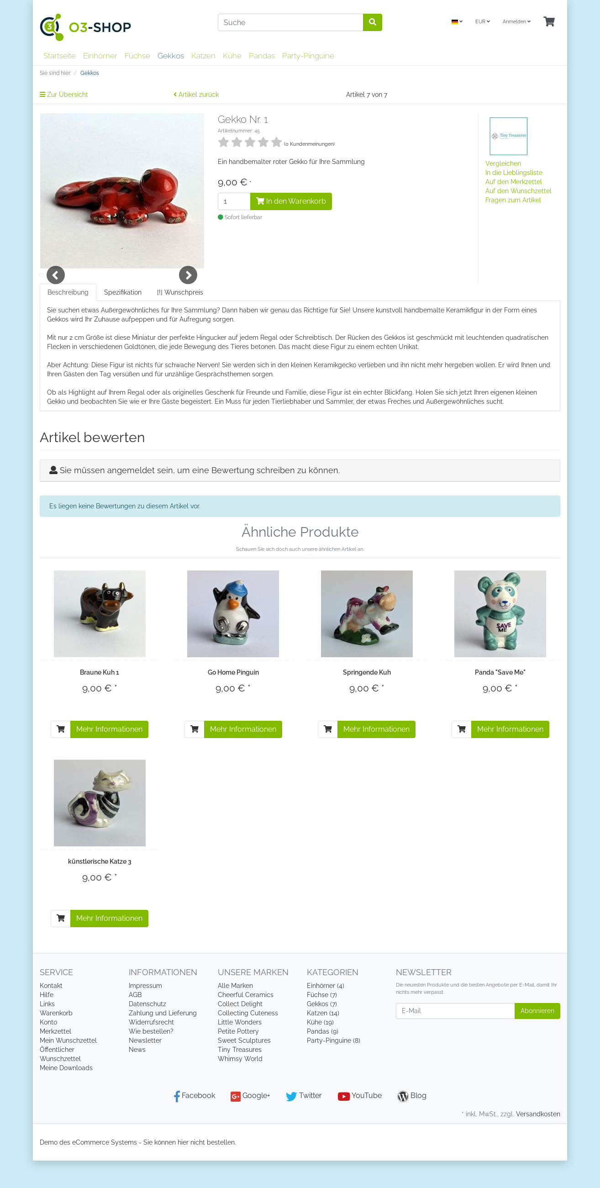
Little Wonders (240, 1049)
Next (188, 289)
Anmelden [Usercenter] (517, 22)
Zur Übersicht (64, 94)
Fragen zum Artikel (513, 200)
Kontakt (51, 1013)
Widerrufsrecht (151, 1049)
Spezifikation (123, 319)
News (137, 1077)
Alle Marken (235, 1013)
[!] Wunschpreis (180, 319)
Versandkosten (538, 1141)
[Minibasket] (549, 22)
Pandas (262, 55)
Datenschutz (147, 1031)
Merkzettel (55, 1058)
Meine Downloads (66, 1095)
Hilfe (46, 1022)
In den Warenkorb (291, 201)
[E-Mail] (455, 1038)
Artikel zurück (196, 94)
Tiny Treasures (240, 1077)
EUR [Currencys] (482, 22)
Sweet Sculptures (244, 1068)
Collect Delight (240, 1031)
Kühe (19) (320, 1049)
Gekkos (171, 55)
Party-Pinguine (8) (333, 1068)
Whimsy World (240, 1086)
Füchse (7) (322, 1022)
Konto (48, 1049)
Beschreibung (68, 319)
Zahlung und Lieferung (163, 1040)
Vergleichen (503, 163)
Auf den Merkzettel (513, 181)
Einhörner (100, 55)
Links (47, 1031)
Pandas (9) (322, 1058)
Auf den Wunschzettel (518, 191)
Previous (56, 289)
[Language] (457, 22)
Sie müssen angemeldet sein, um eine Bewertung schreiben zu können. (200, 497)
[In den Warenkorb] (61, 757)
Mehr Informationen (109, 756)
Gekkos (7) (322, 1031)
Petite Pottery (238, 1058)
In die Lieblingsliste (513, 172)
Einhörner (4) (325, 1013)
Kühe (232, 55)
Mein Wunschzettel (68, 1068)
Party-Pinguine (308, 55)
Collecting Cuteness (248, 1040)
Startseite (59, 55)
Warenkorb (56, 1040)
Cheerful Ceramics (246, 1022)
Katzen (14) (323, 1040)
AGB (135, 1022)
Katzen (203, 55)
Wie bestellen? (151, 1058)
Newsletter (145, 1068)
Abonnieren (537, 1038)
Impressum (145, 1013)
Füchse (137, 55)
